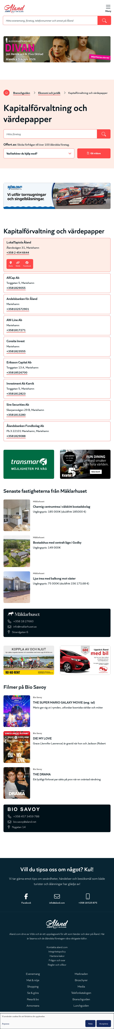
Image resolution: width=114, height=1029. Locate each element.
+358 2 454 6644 (18, 252)
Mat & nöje (32, 980)
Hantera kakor (57, 956)
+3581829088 (16, 436)
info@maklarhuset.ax (25, 626)
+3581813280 (16, 414)
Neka (90, 1023)
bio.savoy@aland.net (24, 821)
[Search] (104, 20)
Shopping (33, 986)
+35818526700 (17, 372)
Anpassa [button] (5, 1023)
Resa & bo (33, 999)
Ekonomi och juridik (49, 93)
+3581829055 (16, 288)
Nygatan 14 (19, 827)
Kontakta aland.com (57, 947)
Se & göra (33, 992)
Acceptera (103, 1023)
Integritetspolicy (57, 951)
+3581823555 (16, 351)
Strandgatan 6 (20, 632)
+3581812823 (16, 393)
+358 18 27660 (23, 621)
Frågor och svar (57, 960)
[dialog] (57, 1021)
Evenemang (33, 974)
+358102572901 (18, 309)
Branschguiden (21, 93)
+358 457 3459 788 (26, 816)
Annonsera (33, 1005)
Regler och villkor (57, 964)
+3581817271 (16, 330)
